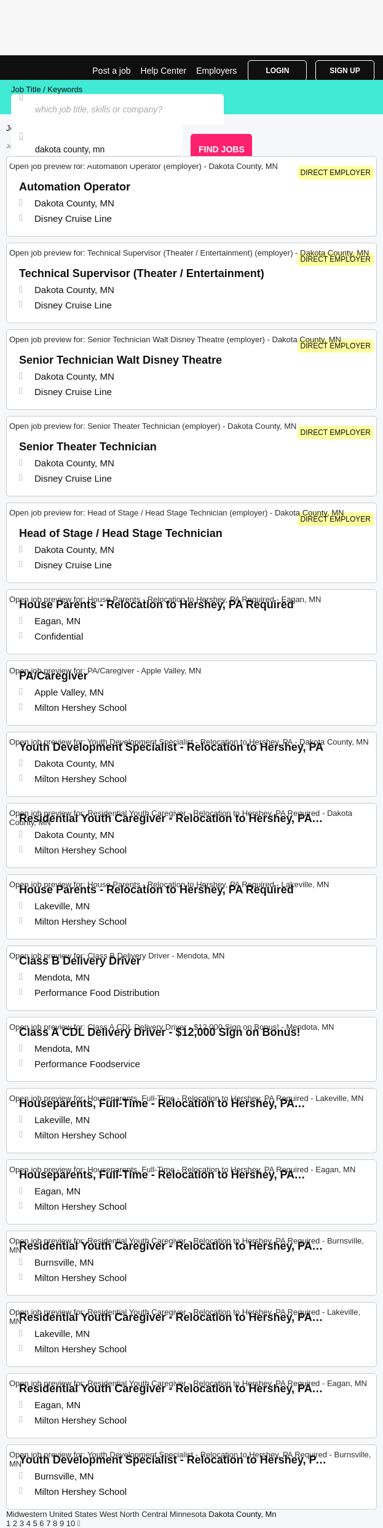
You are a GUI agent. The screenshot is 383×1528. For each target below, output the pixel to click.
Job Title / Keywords (46, 89)
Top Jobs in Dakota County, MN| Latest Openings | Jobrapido (40, 67)
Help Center (164, 71)
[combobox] (97, 149)
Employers (216, 71)
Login (277, 70)
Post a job (111, 71)
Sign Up (345, 70)
